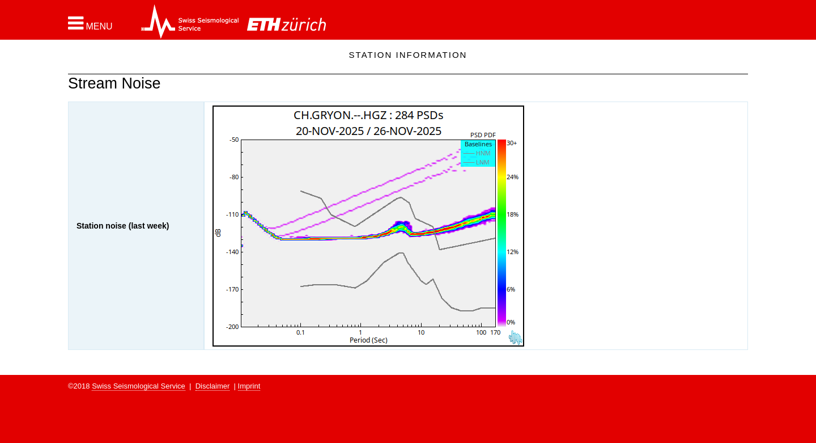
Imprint (249, 386)
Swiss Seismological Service (138, 386)
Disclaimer (213, 386)
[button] (90, 23)
